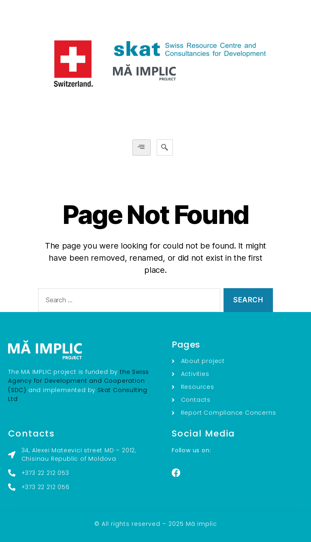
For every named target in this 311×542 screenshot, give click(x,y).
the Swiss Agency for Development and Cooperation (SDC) (78, 381)
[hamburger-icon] (141, 147)
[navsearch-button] (165, 147)
